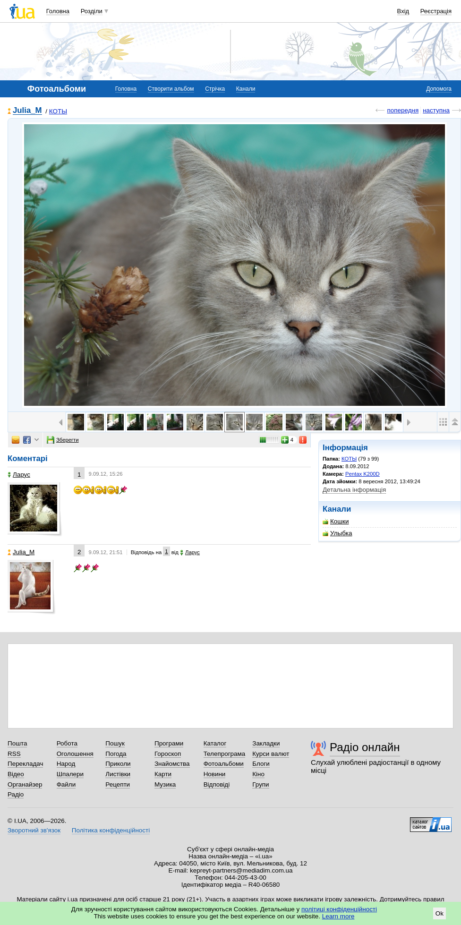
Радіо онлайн (365, 747)
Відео (16, 774)
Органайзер (25, 784)
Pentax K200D (362, 474)
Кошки (336, 521)
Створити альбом (171, 89)
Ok (439, 913)
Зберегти (63, 440)
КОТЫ (58, 111)
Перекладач (25, 763)
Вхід (403, 11)
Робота (67, 743)
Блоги (261, 763)
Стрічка (215, 89)
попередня (402, 110)
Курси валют (270, 753)
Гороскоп (167, 753)
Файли (66, 784)
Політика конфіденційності (111, 830)
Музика (165, 784)
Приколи (117, 763)
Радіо (16, 794)
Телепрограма (225, 753)
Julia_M (27, 111)
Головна (57, 11)
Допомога (439, 89)
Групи (260, 784)
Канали (246, 89)
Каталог (215, 743)
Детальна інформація (354, 489)
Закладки (266, 743)
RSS (14, 753)
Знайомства (172, 763)
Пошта (17, 743)
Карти (162, 774)
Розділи (91, 11)
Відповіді (217, 784)
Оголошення (75, 753)
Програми (168, 743)
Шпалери (70, 774)
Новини (215, 774)
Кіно (258, 774)
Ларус (19, 474)
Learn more (338, 916)
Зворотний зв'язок (34, 830)
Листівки (117, 774)
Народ (66, 763)
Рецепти (117, 784)
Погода (115, 753)
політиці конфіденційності (339, 909)
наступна (436, 110)
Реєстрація (436, 11)
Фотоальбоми (224, 763)
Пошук (115, 743)
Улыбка (337, 533)
